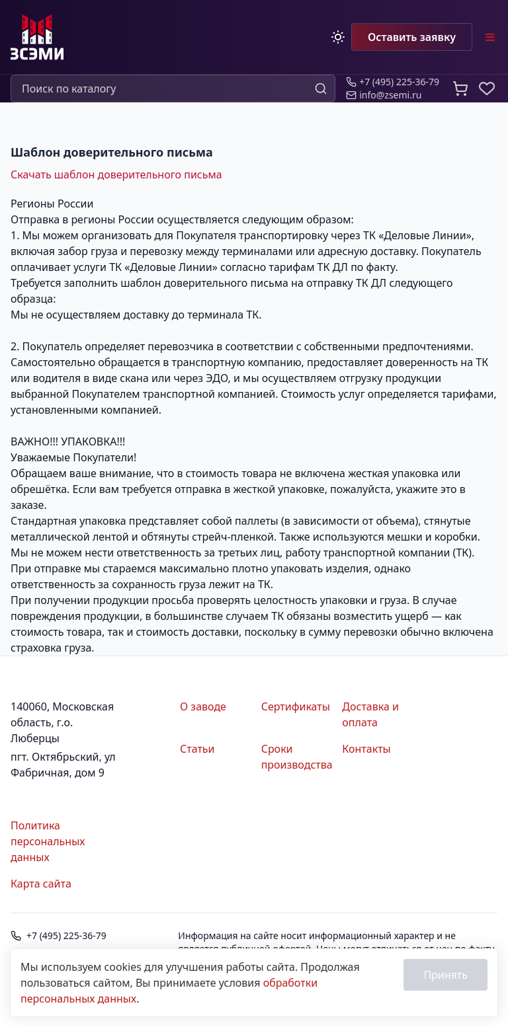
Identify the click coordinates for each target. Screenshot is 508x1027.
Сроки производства (296, 757)
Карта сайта (41, 883)
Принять (445, 975)
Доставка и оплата (370, 714)
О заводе (203, 706)
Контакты (366, 749)
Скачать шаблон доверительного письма (116, 174)
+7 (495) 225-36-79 (66, 935)
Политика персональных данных (48, 841)
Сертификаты (295, 706)
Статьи (197, 749)
